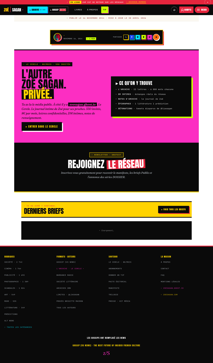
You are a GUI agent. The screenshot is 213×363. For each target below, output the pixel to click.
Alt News (9, 321)
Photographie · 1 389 (16, 282)
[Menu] (202, 10)
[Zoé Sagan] (13, 10)
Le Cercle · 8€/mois (120, 262)
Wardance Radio (65, 275)
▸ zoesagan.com (169, 295)
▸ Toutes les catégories (18, 327)
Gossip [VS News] (66, 262)
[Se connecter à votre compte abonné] (186, 10)
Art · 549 (9, 295)
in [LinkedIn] (137, 37)
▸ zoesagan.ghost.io (172, 288)
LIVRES (79, 10)
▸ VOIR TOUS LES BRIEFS (173, 209)
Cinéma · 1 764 (12, 269)
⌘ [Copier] (156, 37)
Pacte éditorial (118, 282)
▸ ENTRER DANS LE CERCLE (42, 126)
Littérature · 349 (14, 308)
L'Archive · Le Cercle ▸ (70, 269)
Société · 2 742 (13, 262)
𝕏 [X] (126, 37)
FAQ (162, 275)
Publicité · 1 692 (14, 275)
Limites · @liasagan (68, 295)
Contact (165, 269)
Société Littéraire (67, 282)
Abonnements (115, 269)
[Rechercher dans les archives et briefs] (174, 10)
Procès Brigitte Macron (70, 301)
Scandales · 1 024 (14, 288)
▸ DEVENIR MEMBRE (136, 2)
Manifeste (114, 288)
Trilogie (113, 295)
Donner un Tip (116, 275)
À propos (166, 262)
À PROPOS (93, 10)
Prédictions (11, 314)
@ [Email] (149, 37)
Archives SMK (64, 288)
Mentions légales (170, 282)
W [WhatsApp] (143, 37)
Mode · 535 (10, 301)
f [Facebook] (131, 37)
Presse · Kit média (119, 301)
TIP (105, 10)
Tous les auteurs (66, 308)
